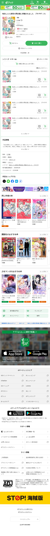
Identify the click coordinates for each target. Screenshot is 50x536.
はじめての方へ (7, 432)
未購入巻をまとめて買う (26, 64)
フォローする (21, 20)
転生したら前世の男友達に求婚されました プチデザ (24, 165)
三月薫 (18, 20)
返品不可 (18, 36)
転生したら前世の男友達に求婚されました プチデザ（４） (29, 119)
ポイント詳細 (21, 31)
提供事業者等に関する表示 (34, 457)
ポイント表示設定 (32, 442)
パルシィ (10, 162)
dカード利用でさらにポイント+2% (24, 34)
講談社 (10, 157)
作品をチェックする (26, 48)
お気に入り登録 (43, 59)
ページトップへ (25, 519)
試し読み (10, 37)
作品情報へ (24, 53)
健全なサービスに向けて (34, 462)
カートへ (15, 43)
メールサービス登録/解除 (9, 437)
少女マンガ (12, 159)
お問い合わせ (5, 442)
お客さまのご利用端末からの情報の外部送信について (35, 473)
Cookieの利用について (33, 468)
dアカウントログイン (8, 447)
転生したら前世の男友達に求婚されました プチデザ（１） (29, 72)
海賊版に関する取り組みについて (10, 473)
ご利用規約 (4, 457)
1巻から (38, 68)
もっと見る (43, 196)
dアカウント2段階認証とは (9, 468)
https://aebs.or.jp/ (21, 487)
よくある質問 (30, 437)
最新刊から (44, 68)
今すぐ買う (38, 43)
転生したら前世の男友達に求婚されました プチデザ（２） (29, 88)
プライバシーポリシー (8, 462)
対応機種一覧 (30, 431)
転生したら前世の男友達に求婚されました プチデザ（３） (29, 104)
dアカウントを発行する (25, 509)
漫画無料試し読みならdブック (9, 323)
